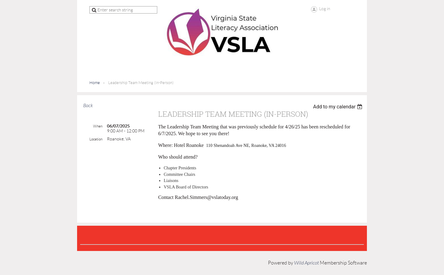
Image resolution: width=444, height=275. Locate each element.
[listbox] (338, 107)
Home (94, 82)
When (97, 126)
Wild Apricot (306, 263)
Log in (324, 8)
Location (95, 139)
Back (88, 105)
